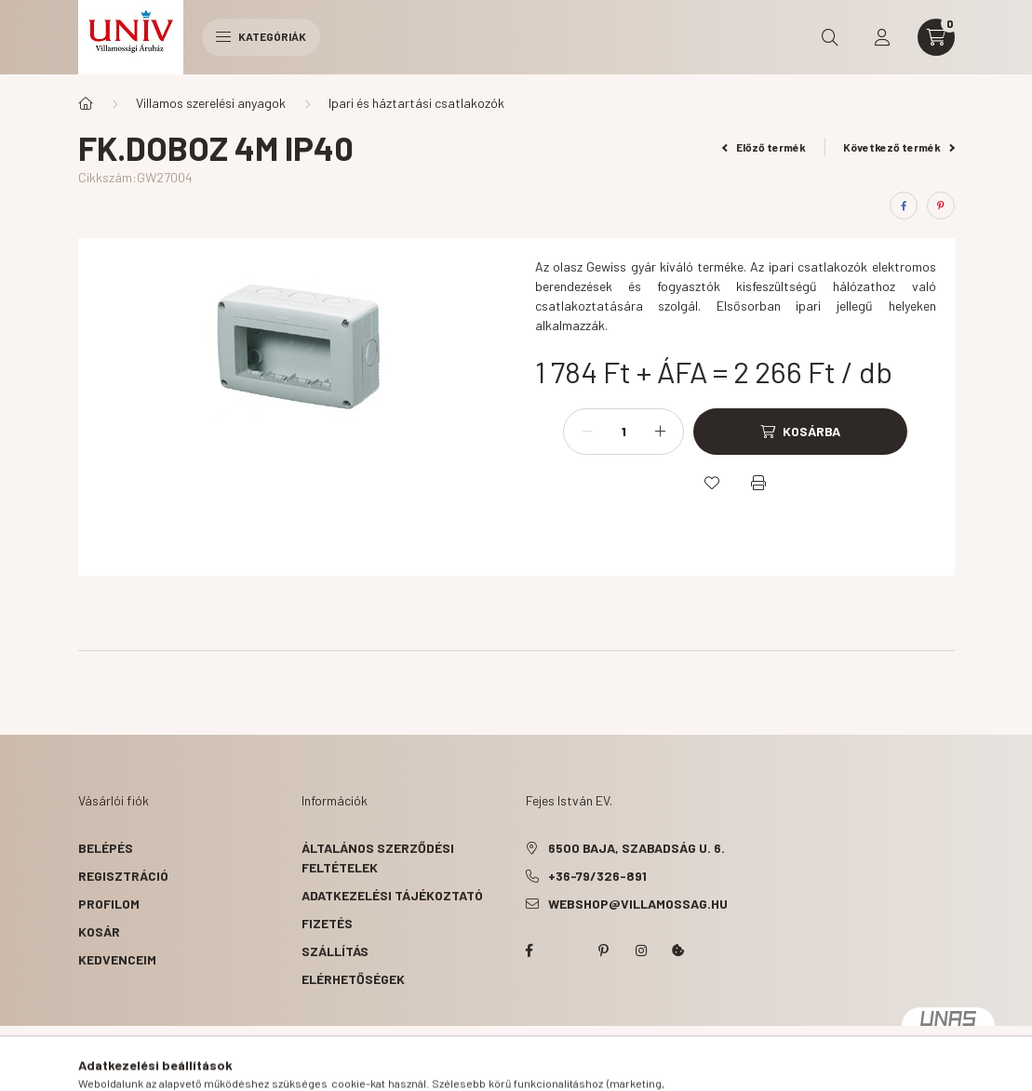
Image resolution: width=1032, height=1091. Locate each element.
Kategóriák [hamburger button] (261, 36)
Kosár (99, 931)
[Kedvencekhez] (711, 482)
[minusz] (587, 432)
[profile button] (882, 37)
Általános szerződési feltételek (378, 857)
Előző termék (764, 146)
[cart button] (936, 37)
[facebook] (904, 206)
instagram (641, 950)
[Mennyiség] (623, 431)
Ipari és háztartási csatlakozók (416, 103)
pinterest (604, 950)
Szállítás (335, 951)
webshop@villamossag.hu (638, 903)
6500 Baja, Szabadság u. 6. (636, 848)
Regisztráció (123, 876)
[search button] (830, 37)
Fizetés (327, 923)
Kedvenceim (117, 959)
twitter (566, 950)
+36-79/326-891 (597, 876)
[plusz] (660, 432)
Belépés (105, 848)
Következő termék (899, 146)
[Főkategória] (85, 103)
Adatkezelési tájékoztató (392, 895)
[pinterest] (941, 206)
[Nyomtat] (758, 482)
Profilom (109, 903)
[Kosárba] (800, 431)
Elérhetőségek (353, 979)
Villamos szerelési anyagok (211, 103)
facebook (529, 950)
